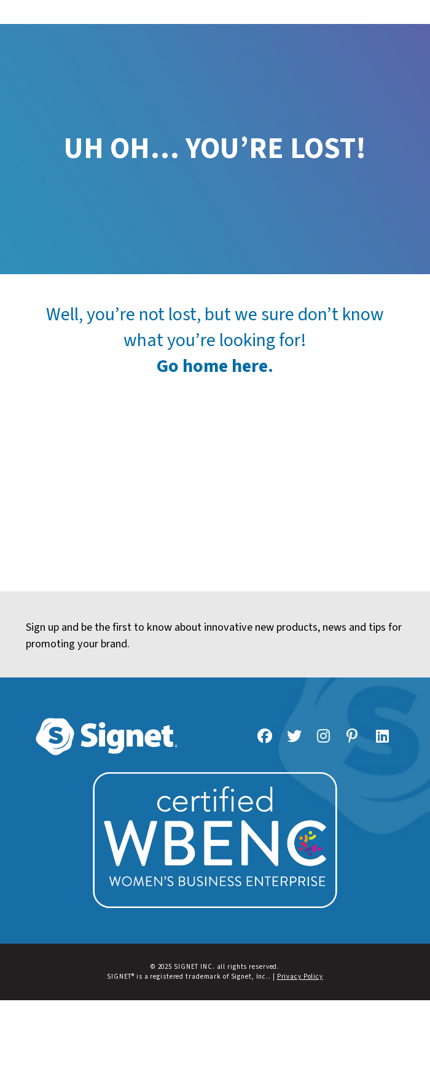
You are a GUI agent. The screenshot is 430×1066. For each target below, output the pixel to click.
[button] (215, 12)
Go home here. (215, 366)
